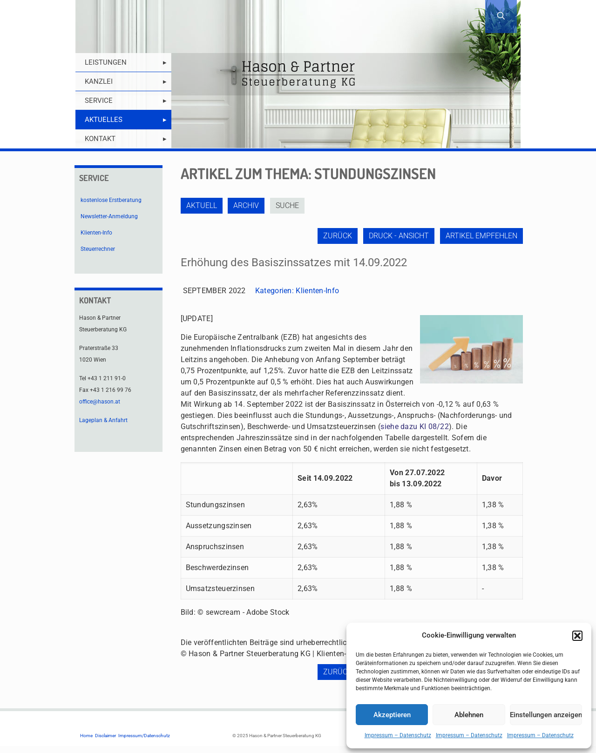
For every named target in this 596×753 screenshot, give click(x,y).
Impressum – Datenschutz (398, 735)
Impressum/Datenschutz (144, 735)
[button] (577, 635)
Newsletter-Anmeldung (109, 216)
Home (86, 735)
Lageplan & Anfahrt (103, 420)
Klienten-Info (317, 290)
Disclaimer (105, 735)
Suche (288, 205)
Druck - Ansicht (398, 235)
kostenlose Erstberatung (111, 200)
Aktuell (201, 205)
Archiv (247, 205)
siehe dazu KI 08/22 (414, 426)
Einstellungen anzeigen (546, 715)
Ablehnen (468, 715)
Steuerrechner (98, 249)
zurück (336, 235)
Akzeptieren (392, 715)
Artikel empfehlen (481, 235)
